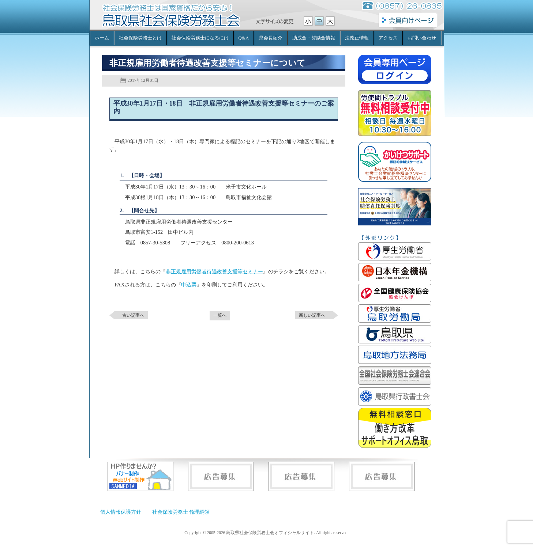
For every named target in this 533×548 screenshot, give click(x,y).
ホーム (102, 38)
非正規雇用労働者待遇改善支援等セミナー (214, 271)
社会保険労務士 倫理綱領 (181, 511)
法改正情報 (357, 38)
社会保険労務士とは (140, 38)
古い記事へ (133, 315)
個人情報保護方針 (120, 511)
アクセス (388, 38)
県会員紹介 (270, 38)
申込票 (188, 285)
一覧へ (219, 315)
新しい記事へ (312, 315)
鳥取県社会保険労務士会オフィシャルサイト (171, 20)
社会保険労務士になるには (200, 38)
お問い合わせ (422, 38)
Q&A (244, 38)
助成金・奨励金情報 (313, 38)
